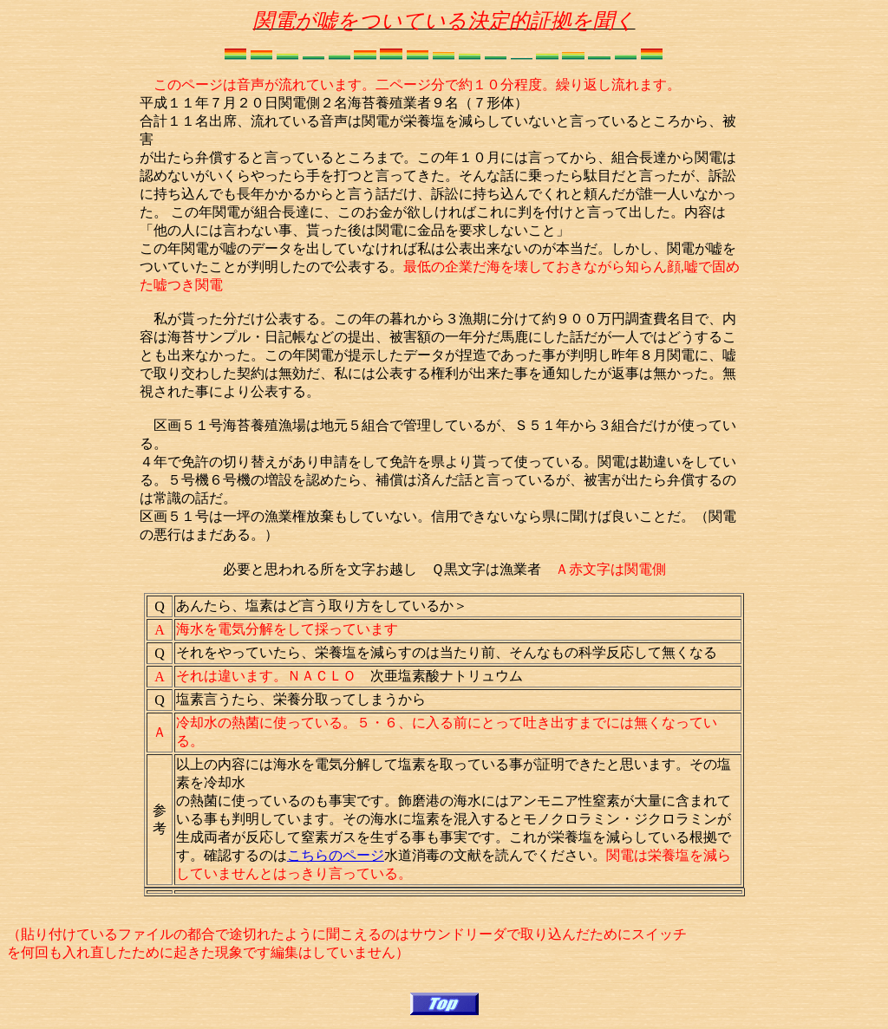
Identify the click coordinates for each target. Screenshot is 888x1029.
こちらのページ (335, 855)
